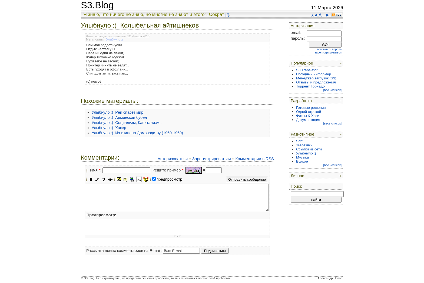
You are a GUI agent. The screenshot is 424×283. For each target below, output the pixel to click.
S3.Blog (97, 5)
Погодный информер (313, 74)
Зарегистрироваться (211, 158)
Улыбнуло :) (114, 39)
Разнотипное (302, 134)
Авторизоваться (173, 158)
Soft (299, 141)
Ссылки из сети (309, 149)
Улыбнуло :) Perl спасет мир (117, 112)
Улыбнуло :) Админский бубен (119, 117)
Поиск (296, 186)
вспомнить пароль (329, 49)
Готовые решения (311, 108)
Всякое (302, 161)
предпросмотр (169, 179)
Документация (308, 120)
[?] (227, 15)
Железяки (304, 145)
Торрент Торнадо (310, 86)
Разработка (301, 101)
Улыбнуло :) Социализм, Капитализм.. (127, 122)
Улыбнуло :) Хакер (109, 128)
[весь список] (332, 90)
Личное (297, 176)
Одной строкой (308, 112)
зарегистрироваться (328, 52)
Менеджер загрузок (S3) (316, 78)
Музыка (302, 157)
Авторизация (302, 25)
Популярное (302, 63)
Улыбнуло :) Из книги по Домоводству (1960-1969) (137, 133)
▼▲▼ (177, 236)
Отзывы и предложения (316, 82)
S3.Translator (307, 70)
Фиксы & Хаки (307, 116)
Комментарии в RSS (255, 158)
